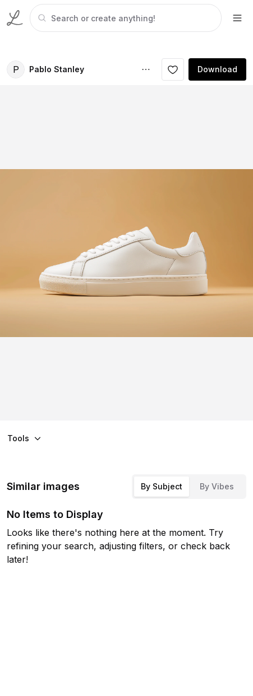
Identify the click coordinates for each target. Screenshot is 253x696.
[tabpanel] (125, 18)
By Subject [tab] (161, 486)
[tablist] (189, 486)
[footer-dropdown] (237, 18)
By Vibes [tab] (217, 486)
